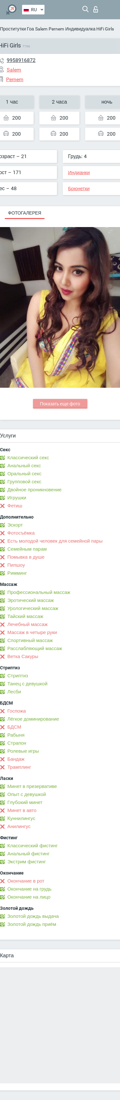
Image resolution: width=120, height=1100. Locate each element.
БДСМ (14, 727)
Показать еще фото (60, 403)
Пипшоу (16, 565)
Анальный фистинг (28, 854)
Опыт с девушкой (26, 794)
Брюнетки (79, 188)
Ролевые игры (23, 751)
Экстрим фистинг (26, 862)
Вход (95, 9)
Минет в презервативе (32, 786)
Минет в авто (21, 810)
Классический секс (28, 458)
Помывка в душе (25, 557)
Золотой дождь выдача (33, 916)
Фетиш (14, 506)
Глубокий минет (25, 802)
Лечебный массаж (27, 624)
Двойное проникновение (34, 490)
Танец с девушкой (27, 684)
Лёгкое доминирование (33, 719)
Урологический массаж (32, 608)
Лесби (14, 692)
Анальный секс (24, 466)
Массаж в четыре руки (32, 632)
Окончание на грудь (29, 889)
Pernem (56, 28)
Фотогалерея (24, 213)
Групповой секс (24, 482)
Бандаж (16, 759)
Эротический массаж (30, 600)
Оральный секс (24, 474)
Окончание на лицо (29, 897)
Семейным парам (27, 549)
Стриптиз (17, 676)
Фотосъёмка (21, 533)
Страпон (16, 743)
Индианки (79, 172)
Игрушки (16, 498)
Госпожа (16, 711)
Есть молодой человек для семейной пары (54, 541)
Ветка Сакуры (22, 656)
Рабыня (16, 735)
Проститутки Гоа (17, 28)
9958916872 (21, 60)
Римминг (17, 573)
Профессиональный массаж (38, 592)
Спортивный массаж (30, 640)
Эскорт (15, 525)
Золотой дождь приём (31, 924)
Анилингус (18, 826)
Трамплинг (19, 767)
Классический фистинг (32, 846)
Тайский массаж (25, 616)
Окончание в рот (25, 881)
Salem (41, 28)
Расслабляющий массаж (34, 648)
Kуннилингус (21, 818)
